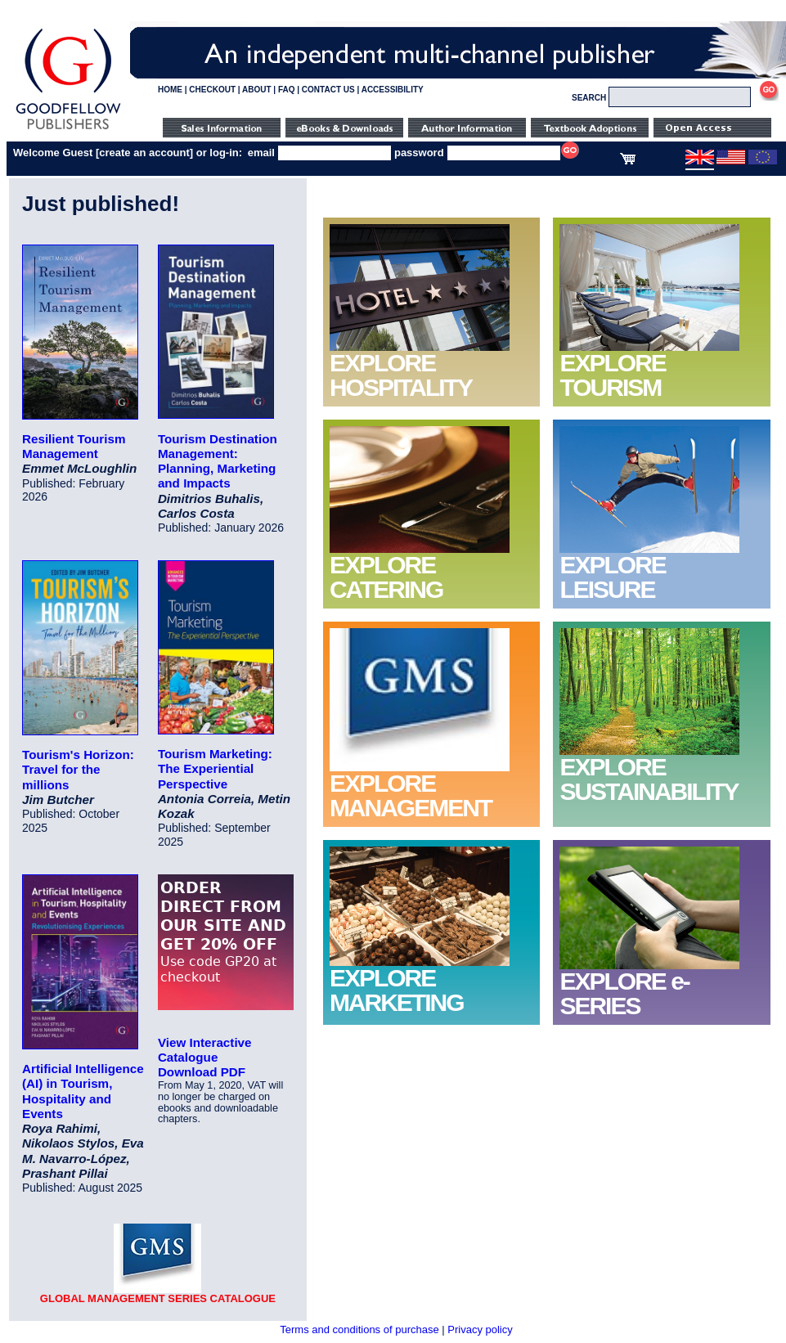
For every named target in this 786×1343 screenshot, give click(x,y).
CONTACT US (328, 89)
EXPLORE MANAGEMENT (411, 795)
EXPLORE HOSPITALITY (401, 375)
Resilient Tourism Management (73, 446)
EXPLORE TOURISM (612, 375)
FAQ (286, 89)
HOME (170, 89)
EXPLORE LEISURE (612, 577)
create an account (144, 152)
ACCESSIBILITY (393, 89)
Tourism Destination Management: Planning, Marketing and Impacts (217, 461)
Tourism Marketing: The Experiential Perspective (215, 768)
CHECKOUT (212, 89)
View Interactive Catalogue (205, 1049)
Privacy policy (479, 1329)
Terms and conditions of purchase (359, 1329)
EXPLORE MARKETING (397, 990)
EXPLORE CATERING (386, 577)
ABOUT (257, 89)
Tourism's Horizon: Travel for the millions (78, 769)
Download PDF (201, 1072)
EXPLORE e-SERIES (624, 993)
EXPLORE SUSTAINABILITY (648, 779)
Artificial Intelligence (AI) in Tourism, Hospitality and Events (83, 1091)
